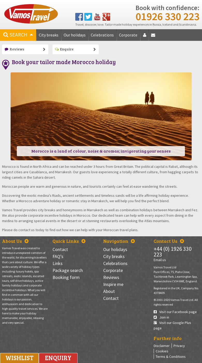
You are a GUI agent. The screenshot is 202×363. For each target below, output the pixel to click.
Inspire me (113, 284)
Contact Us (169, 241)
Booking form (66, 277)
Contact (154, 37)
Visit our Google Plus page (172, 325)
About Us (15, 241)
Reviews (14, 49)
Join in (161, 317)
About (145, 37)
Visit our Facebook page (175, 311)
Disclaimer (162, 345)
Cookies (162, 351)
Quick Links (69, 241)
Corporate (128, 34)
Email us (160, 260)
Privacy (179, 345)
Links (58, 263)
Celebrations (102, 34)
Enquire (64, 49)
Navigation (119, 241)
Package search (68, 270)
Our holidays (75, 34)
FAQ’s (58, 256)
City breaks (48, 34)
